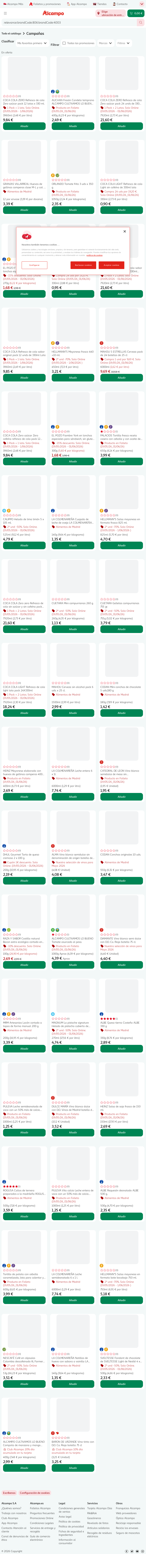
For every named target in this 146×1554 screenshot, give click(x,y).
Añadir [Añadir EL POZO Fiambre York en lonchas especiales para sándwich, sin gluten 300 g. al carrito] (73, 461)
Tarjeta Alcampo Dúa (99, 1508)
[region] (73, 251)
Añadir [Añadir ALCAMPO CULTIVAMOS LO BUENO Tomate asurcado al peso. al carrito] (73, 964)
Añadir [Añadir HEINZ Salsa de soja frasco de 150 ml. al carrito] (122, 1132)
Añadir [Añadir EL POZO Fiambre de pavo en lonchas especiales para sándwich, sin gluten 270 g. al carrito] (24, 293)
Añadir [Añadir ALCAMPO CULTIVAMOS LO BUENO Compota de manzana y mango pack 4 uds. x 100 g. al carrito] (24, 1467)
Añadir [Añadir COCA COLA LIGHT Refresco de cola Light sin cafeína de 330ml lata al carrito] (122, 209)
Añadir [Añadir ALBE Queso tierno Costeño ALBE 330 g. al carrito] (122, 1048)
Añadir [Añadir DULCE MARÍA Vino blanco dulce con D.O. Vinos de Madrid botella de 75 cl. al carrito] (73, 1132)
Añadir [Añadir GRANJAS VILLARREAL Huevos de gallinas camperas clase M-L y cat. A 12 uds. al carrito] (24, 209)
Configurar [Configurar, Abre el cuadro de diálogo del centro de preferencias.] (34, 265)
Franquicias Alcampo (128, 1508)
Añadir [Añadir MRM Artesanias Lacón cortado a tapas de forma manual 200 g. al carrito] (24, 1048)
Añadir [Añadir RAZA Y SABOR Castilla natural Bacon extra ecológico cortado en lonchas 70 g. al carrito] (24, 964)
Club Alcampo (10, 1518)
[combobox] (69, 22)
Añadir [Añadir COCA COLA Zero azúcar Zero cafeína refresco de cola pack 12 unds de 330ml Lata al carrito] (24, 461)
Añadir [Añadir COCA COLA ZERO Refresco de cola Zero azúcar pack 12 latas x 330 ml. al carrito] (24, 126)
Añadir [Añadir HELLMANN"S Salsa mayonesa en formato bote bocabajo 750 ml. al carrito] (122, 1300)
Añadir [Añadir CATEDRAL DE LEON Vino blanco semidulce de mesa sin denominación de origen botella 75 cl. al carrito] (122, 796)
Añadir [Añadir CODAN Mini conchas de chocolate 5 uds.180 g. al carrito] (122, 712)
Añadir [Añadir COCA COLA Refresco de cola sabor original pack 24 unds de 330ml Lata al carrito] (122, 293)
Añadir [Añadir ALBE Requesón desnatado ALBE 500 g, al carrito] (122, 1216)
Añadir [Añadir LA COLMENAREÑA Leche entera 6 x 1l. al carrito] (73, 796)
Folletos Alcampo (40, 1508)
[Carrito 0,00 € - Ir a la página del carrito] (135, 13)
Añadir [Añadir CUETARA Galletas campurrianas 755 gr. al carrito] (122, 629)
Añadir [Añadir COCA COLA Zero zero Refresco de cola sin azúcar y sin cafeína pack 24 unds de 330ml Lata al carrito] (24, 629)
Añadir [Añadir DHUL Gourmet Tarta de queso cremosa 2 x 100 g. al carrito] (24, 880)
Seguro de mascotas (128, 1532)
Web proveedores (126, 1513)
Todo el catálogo (11, 33)
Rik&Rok (92, 1513)
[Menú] (5, 13)
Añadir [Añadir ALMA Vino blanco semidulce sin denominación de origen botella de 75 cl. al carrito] (73, 880)
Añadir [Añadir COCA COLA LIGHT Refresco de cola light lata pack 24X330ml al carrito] (24, 712)
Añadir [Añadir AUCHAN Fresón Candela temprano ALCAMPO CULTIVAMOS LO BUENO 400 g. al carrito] (73, 126)
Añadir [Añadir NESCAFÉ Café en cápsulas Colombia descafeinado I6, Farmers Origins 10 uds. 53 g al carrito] (24, 1383)
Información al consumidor (67, 1541)
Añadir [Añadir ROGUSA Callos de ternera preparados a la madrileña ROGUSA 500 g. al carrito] (24, 1216)
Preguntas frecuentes (42, 1513)
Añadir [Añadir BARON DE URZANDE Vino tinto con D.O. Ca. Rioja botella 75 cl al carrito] (73, 1467)
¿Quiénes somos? (11, 1508)
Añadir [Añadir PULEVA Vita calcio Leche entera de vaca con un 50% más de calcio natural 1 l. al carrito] (73, 1216)
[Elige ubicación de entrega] (110, 13)
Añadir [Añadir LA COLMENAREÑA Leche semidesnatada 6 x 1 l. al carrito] (73, 1300)
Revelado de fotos (97, 1523)
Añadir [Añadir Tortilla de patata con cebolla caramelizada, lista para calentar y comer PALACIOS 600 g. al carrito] (24, 1300)
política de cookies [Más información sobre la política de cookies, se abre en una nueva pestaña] (94, 255)
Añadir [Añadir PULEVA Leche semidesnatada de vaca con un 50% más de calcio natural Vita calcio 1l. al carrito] (24, 1132)
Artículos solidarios (98, 1527)
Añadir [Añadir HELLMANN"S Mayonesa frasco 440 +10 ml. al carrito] (73, 377)
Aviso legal (65, 1516)
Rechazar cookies (83, 265)
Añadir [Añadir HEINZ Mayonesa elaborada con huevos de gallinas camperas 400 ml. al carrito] (24, 796)
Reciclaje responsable (128, 1523)
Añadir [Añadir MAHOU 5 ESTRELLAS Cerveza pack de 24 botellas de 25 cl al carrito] (122, 377)
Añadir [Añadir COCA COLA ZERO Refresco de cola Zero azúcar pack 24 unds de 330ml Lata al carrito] (122, 126)
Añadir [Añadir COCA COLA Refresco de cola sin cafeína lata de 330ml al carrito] (73, 293)
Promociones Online (41, 1518)
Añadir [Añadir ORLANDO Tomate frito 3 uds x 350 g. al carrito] (73, 209)
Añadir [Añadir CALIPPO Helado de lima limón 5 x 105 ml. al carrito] (24, 545)
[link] (34, 1492)
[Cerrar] (125, 231)
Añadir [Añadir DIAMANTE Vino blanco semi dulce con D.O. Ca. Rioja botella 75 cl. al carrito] (122, 964)
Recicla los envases (127, 1527)
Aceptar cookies (111, 265)
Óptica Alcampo (125, 1518)
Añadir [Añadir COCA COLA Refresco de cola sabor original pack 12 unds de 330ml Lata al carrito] (24, 377)
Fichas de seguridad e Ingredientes (71, 1533)
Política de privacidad (71, 1526)
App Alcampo (9, 1523)
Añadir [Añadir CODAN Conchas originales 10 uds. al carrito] (122, 880)
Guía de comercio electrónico (40, 1538)
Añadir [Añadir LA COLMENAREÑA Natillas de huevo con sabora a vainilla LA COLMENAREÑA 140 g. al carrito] (73, 1383)
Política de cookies (69, 1521)
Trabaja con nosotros (14, 1513)
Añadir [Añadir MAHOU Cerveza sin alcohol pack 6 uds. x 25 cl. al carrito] (73, 712)
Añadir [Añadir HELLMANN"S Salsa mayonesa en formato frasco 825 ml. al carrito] (122, 545)
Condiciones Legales (42, 1523)
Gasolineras (94, 1518)
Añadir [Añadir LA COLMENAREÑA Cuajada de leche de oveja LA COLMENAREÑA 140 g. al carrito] (73, 545)
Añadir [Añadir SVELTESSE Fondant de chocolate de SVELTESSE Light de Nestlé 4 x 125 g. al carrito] (122, 1383)
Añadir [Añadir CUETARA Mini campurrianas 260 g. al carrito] (73, 629)
